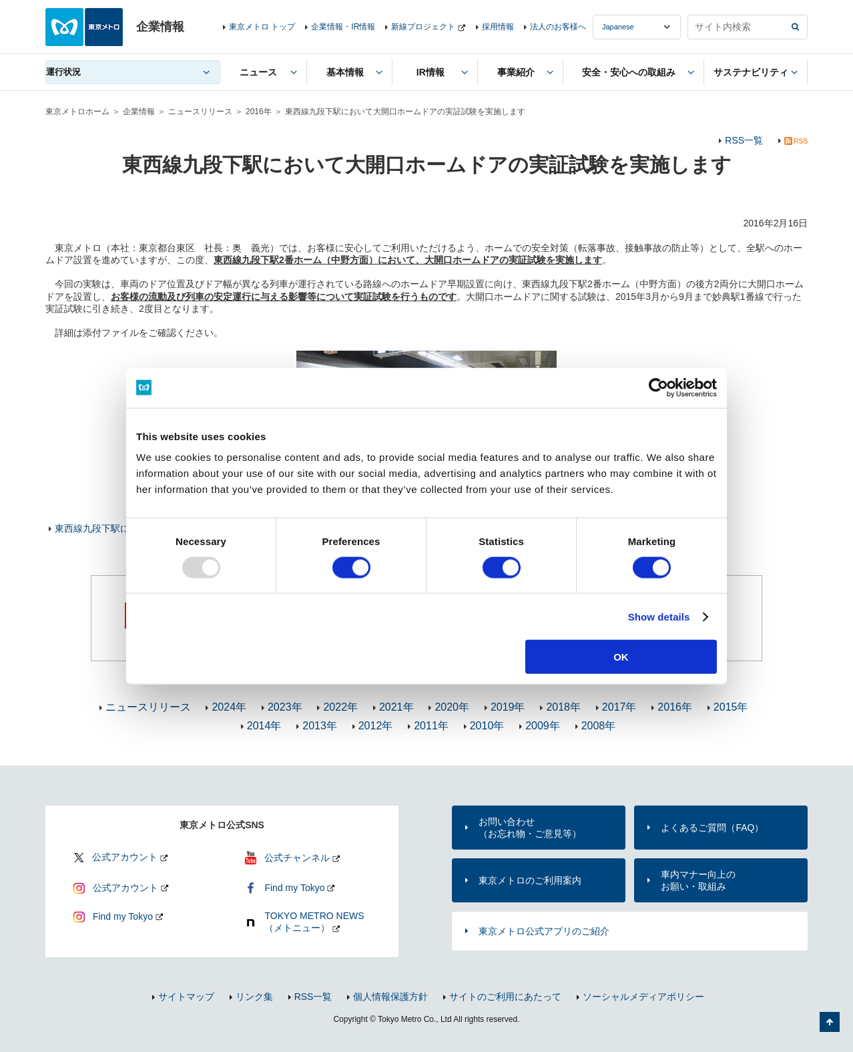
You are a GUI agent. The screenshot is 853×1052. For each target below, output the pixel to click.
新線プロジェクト (423, 26)
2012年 (375, 725)
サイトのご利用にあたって (505, 996)
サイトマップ (186, 996)
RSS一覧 (744, 140)
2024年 (229, 707)
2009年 (542, 725)
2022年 (340, 707)
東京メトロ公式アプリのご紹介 (544, 931)
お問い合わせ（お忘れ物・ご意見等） (530, 827)
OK (621, 657)
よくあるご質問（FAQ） (712, 827)
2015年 (731, 707)
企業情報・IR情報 (343, 26)
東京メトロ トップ (262, 26)
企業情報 (139, 111)
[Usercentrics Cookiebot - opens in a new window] (658, 387)
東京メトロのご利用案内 (530, 880)
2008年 (598, 725)
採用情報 (498, 26)
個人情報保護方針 (390, 996)
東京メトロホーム (77, 111)
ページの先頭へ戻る (830, 1022)
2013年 (319, 725)
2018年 (563, 707)
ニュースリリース (200, 111)
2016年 (259, 111)
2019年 (508, 707)
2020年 (452, 707)
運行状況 (63, 72)
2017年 (619, 707)
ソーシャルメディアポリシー (643, 996)
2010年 (487, 725)
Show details (659, 616)
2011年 (431, 725)
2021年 (396, 707)
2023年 (285, 707)
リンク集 (254, 996)
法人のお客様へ (558, 26)
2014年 (264, 725)
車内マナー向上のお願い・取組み (698, 880)
